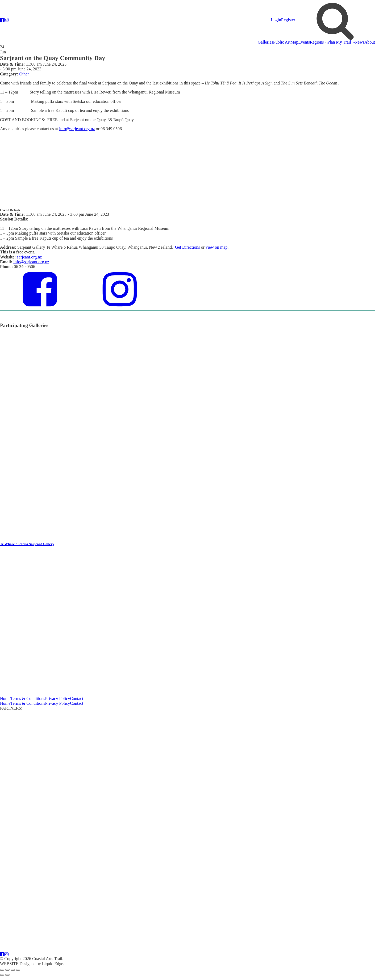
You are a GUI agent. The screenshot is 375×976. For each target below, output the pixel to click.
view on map (217, 247)
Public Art (281, 42)
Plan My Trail (339, 42)
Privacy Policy (57, 698)
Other (24, 74)
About (369, 42)
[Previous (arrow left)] (2, 975)
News (359, 42)
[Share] (13, 970)
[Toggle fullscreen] (7, 970)
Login (276, 20)
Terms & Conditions (27, 698)
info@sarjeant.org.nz (77, 128)
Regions (317, 42)
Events (304, 42)
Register (288, 20)
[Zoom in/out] (2, 970)
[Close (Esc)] (18, 970)
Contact (76, 698)
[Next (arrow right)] (7, 975)
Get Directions (187, 247)
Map (294, 42)
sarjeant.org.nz (29, 257)
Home (5, 698)
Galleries (265, 42)
